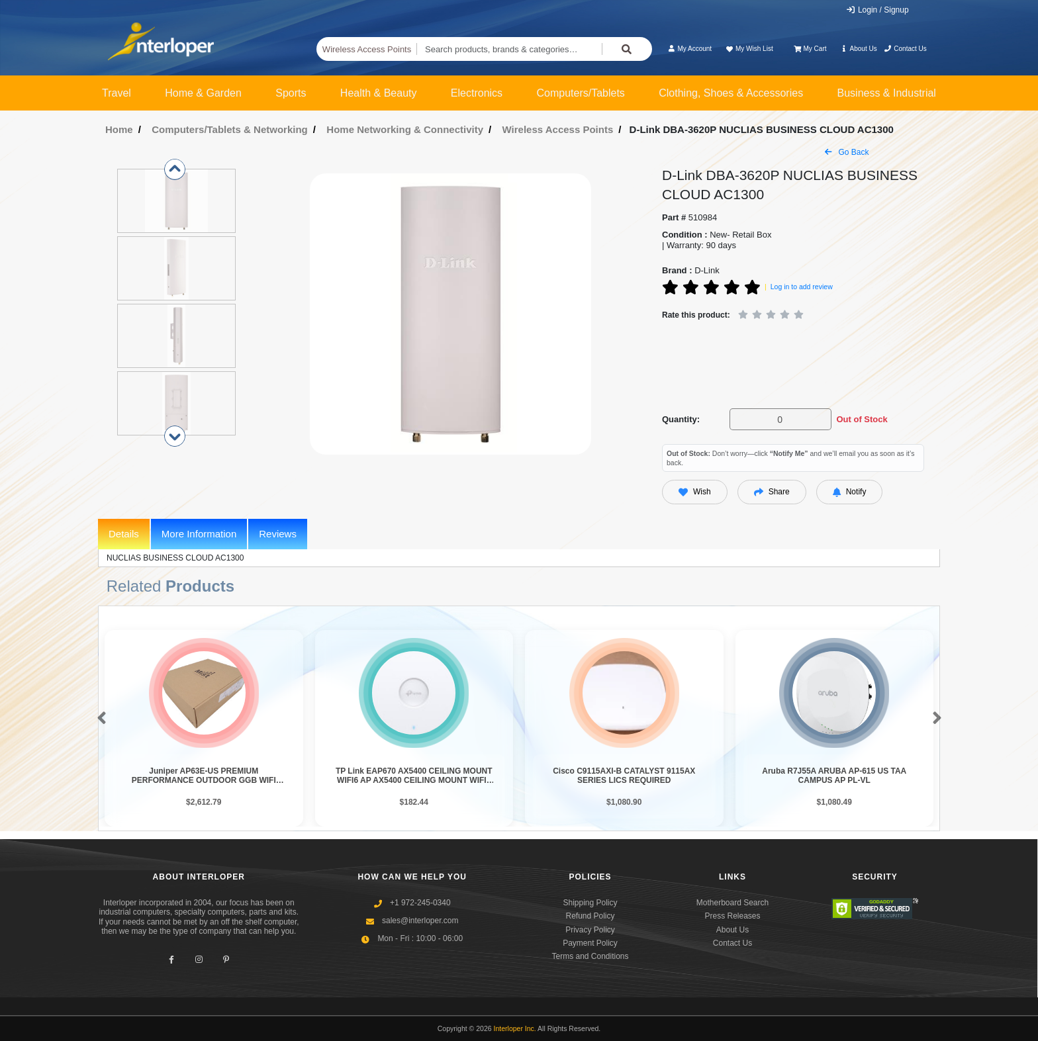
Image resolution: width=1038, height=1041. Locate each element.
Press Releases (732, 916)
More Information (199, 533)
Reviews (278, 533)
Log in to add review (802, 287)
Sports (290, 93)
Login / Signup (877, 10)
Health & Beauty (378, 93)
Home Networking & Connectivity (404, 129)
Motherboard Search (732, 902)
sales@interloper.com (420, 920)
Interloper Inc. (515, 1028)
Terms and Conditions (589, 956)
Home (119, 129)
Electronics (476, 93)
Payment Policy (590, 943)
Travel (116, 93)
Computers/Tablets (580, 93)
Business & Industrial (886, 93)
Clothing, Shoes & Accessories (731, 93)
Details (124, 533)
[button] (932, 719)
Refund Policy (589, 916)
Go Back (847, 152)
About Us (858, 48)
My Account (689, 48)
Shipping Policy (590, 902)
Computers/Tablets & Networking (230, 129)
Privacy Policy (590, 929)
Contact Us (905, 48)
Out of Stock (861, 419)
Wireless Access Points (366, 49)
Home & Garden (203, 93)
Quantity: (681, 419)
